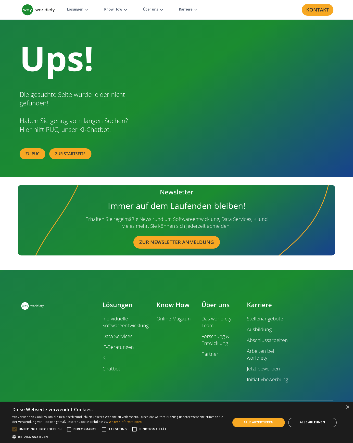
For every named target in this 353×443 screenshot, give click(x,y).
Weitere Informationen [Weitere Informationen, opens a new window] (125, 422)
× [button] (347, 407)
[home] (38, 10)
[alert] (176, 422)
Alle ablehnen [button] (312, 422)
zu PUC (32, 153)
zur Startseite (70, 153)
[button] (78, 9)
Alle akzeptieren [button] (258, 422)
